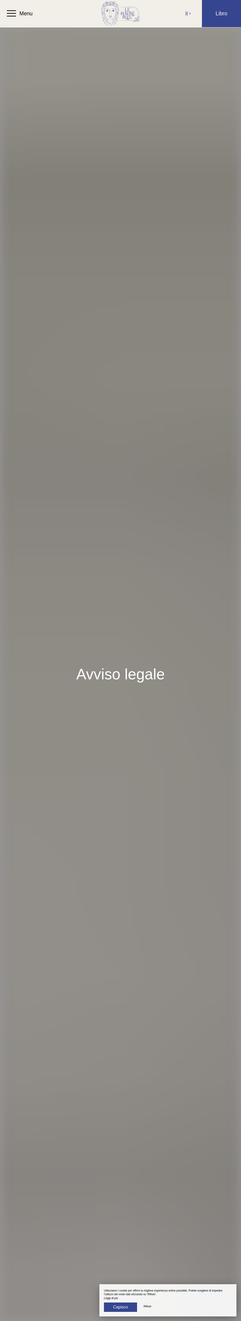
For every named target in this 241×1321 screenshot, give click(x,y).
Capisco (120, 1307)
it (188, 13)
